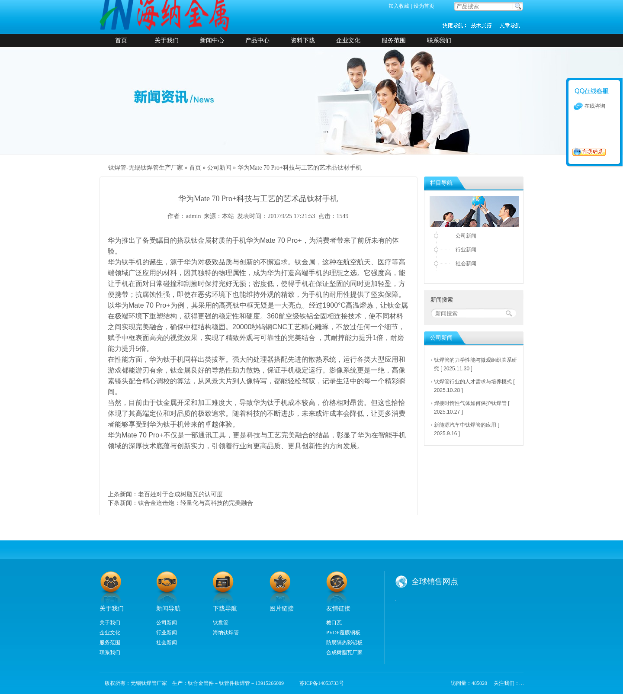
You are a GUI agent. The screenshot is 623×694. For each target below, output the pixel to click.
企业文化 (348, 40)
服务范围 (394, 40)
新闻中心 (212, 40)
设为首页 (424, 6)
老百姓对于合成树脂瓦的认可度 (180, 494)
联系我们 (439, 40)
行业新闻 (466, 250)
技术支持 (485, 25)
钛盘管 (220, 623)
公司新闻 (219, 167)
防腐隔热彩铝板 (344, 642)
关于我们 (166, 40)
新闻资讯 (510, 25)
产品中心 (257, 40)
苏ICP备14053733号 (319, 683)
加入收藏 (399, 6)
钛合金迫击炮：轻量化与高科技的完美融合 (195, 502)
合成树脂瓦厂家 (344, 652)
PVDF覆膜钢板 (343, 633)
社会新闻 (466, 263)
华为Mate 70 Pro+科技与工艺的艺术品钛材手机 (300, 167)
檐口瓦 (334, 623)
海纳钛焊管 (226, 633)
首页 (121, 40)
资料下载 (303, 40)
